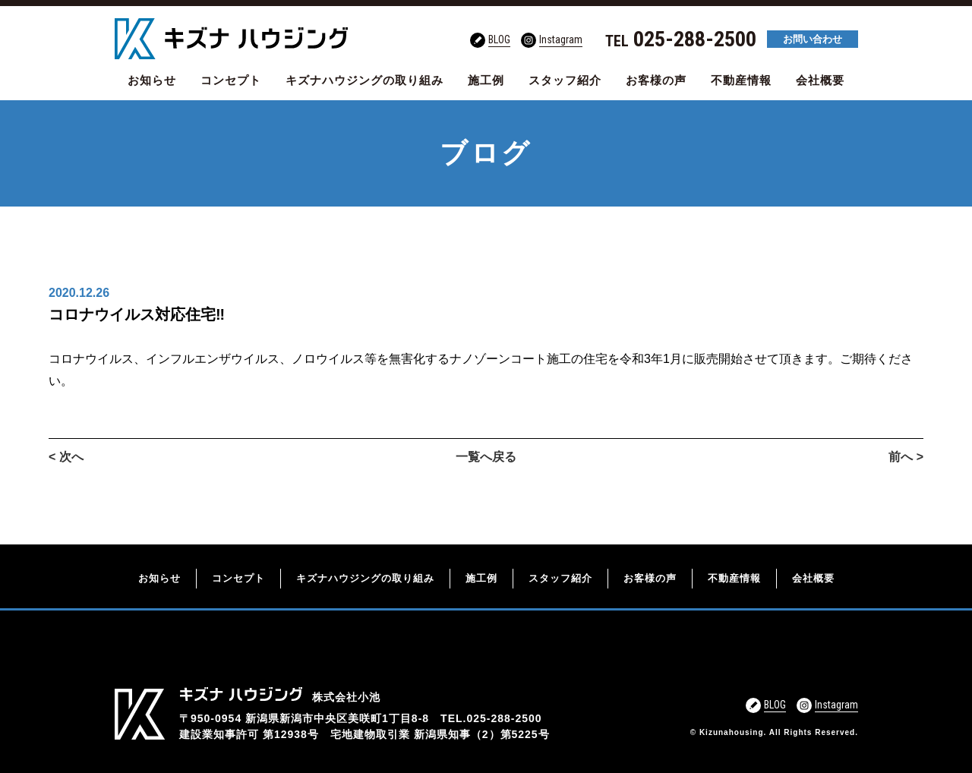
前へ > (905, 456)
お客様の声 (656, 80)
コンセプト (230, 80)
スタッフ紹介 (565, 80)
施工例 (486, 80)
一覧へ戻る (486, 456)
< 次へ (66, 456)
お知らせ (152, 80)
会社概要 (820, 80)
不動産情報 (741, 80)
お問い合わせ (812, 39)
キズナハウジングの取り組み (364, 80)
